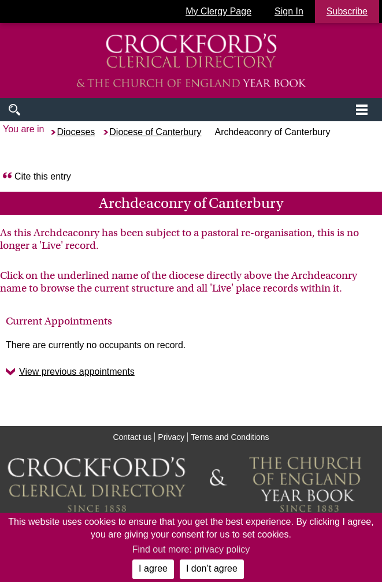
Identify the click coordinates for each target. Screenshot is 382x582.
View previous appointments (77, 371)
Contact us (132, 437)
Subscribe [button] (347, 11)
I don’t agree (212, 568)
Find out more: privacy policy (191, 549)
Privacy (171, 437)
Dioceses (76, 132)
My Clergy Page (218, 11)
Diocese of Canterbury (155, 132)
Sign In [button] (289, 11)
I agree (153, 568)
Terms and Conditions (230, 437)
